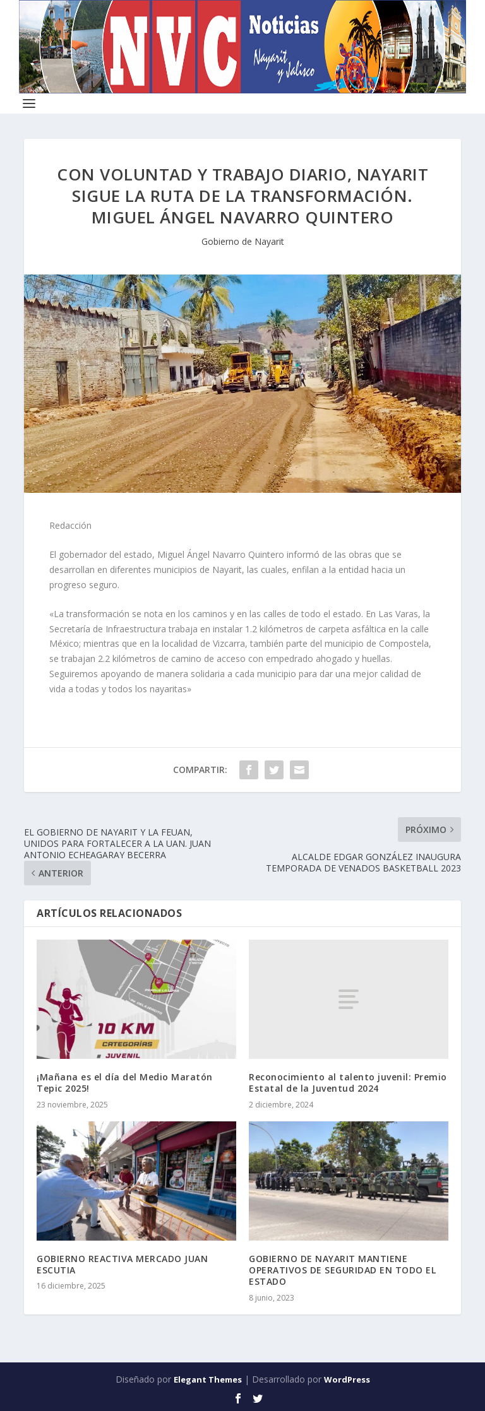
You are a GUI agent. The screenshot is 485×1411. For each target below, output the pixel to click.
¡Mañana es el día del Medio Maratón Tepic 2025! (125, 1082)
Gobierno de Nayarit (242, 241)
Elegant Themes (208, 1379)
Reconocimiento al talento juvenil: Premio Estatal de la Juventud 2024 (348, 1082)
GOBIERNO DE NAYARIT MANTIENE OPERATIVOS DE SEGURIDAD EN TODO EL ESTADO (342, 1270)
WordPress (347, 1379)
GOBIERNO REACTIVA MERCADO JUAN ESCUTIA (122, 1264)
